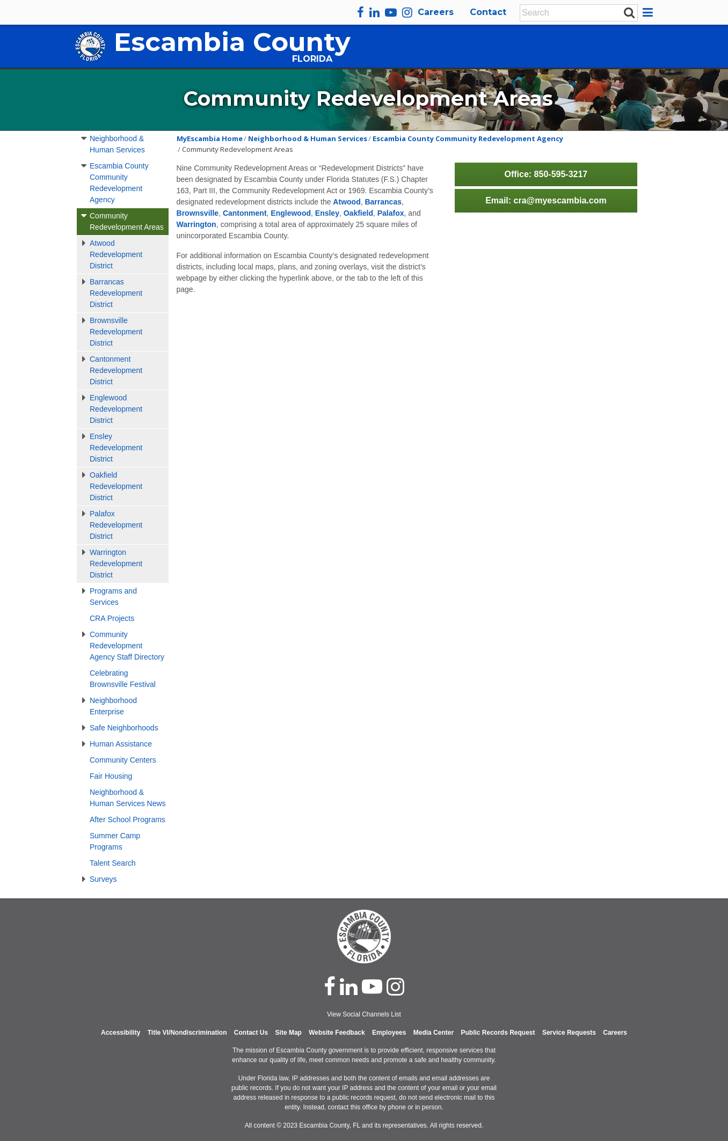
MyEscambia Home (210, 138)
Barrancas (383, 202)
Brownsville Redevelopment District (116, 331)
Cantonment (245, 213)
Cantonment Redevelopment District (116, 370)
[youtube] (391, 12)
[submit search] (629, 12)
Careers (436, 12)
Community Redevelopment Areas (127, 221)
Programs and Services (113, 596)
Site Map (288, 1032)
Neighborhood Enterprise (113, 706)
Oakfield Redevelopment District (116, 486)
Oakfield (358, 213)
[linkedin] (374, 12)
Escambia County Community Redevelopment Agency (119, 183)
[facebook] (360, 12)
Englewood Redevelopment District (116, 409)
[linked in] (349, 986)
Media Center (433, 1032)
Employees (389, 1032)
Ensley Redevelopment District (116, 447)
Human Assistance (121, 744)
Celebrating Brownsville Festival (123, 679)
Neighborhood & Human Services (117, 144)
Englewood (291, 213)
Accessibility (120, 1032)
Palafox (390, 213)
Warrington (196, 224)
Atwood (346, 202)
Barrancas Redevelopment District (116, 293)
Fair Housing (111, 776)
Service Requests (569, 1032)
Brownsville (198, 213)
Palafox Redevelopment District (116, 524)
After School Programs (127, 819)
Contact (488, 12)
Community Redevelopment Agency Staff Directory (127, 645)
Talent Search (113, 863)
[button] (649, 12)
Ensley (327, 213)
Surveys (103, 879)
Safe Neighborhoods (124, 727)
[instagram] (407, 12)
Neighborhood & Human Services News (128, 798)
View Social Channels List (364, 1014)
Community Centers (123, 760)
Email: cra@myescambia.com (546, 200)
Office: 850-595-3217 (545, 174)
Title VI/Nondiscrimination (187, 1032)
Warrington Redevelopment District (116, 563)
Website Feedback (337, 1032)
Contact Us (251, 1032)
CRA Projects (112, 618)
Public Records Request (498, 1032)
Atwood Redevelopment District (116, 254)
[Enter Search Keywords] (575, 13)
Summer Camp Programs (115, 841)
